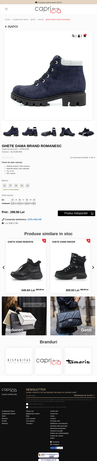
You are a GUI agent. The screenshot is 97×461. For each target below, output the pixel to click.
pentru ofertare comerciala (36, 404)
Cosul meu (54, 414)
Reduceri (5, 423)
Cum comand (30, 418)
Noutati (4, 421)
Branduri (5, 418)
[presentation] (3, 267)
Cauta (52, 416)
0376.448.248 (34, 219)
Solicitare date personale (58, 426)
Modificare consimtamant (59, 423)
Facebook (54, 442)
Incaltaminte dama (20, 19)
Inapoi (11, 26)
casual (40, 19)
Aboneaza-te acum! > (84, 395)
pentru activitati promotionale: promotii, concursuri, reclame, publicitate (47, 407)
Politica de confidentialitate (59, 433)
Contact (53, 418)
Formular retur (55, 421)
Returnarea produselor (58, 428)
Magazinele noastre (33, 414)
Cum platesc (30, 421)
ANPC (52, 438)
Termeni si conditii (56, 431)
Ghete (33, 19)
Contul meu (54, 411)
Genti (3, 416)
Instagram (54, 444)
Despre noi (30, 411)
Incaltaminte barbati (8, 414)
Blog (27, 416)
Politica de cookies (56, 436)
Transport (29, 423)
